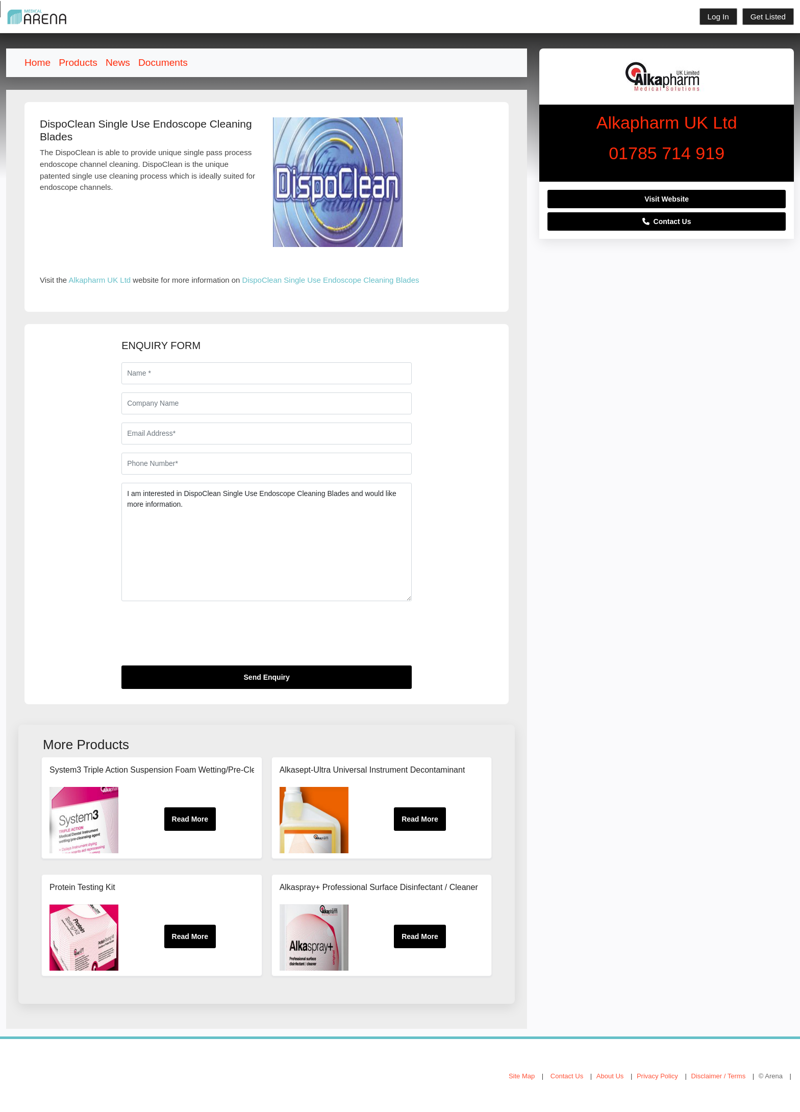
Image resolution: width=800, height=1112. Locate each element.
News (118, 62)
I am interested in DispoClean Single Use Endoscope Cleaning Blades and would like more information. (266, 542)
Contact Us (666, 221)
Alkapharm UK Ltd (99, 280)
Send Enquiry (267, 677)
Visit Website (666, 199)
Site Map (522, 1076)
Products (78, 62)
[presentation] (199, 637)
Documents (163, 62)
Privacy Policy (657, 1076)
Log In (718, 16)
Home (37, 62)
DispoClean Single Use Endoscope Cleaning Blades (330, 280)
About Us (609, 1076)
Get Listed (768, 16)
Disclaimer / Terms (718, 1076)
